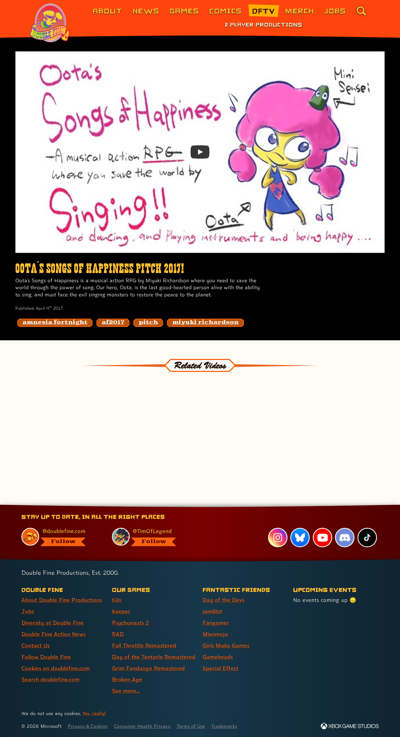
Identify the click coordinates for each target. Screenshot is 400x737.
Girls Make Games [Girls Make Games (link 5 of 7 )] (225, 645)
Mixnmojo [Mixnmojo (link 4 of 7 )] (215, 634)
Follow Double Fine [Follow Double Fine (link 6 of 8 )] (46, 657)
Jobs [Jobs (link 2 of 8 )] (27, 611)
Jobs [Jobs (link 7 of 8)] (335, 10)
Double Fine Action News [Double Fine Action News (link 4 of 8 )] (53, 634)
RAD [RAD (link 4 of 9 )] (118, 634)
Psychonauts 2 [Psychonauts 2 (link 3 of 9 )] (130, 622)
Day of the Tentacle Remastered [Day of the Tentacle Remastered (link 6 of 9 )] (153, 657)
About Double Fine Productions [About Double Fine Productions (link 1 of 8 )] (61, 600)
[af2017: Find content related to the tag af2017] (113, 323)
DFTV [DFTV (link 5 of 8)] (263, 10)
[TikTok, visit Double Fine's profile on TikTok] (367, 537)
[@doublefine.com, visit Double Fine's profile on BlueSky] (60, 537)
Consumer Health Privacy (142, 726)
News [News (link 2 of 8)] (145, 10)
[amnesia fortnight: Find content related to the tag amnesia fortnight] (55, 323)
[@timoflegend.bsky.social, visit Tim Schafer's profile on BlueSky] (151, 537)
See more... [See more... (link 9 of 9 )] (126, 691)
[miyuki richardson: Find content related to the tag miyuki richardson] (205, 323)
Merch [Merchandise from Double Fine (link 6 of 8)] (299, 10)
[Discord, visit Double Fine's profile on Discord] (344, 537)
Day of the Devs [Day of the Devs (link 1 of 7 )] (223, 600)
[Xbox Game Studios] (350, 726)
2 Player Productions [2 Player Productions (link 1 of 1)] (263, 24)
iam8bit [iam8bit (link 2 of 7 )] (212, 611)
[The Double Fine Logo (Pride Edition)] (50, 23)
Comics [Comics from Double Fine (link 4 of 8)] (225, 10)
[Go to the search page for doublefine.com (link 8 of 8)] (361, 11)
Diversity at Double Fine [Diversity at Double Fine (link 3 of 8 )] (52, 622)
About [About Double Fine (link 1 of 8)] (107, 10)
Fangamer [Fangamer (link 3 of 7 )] (215, 622)
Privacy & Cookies (88, 726)
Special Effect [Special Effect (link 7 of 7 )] (220, 668)
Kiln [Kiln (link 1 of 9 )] (116, 600)
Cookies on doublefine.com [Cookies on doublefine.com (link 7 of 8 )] (55, 668)
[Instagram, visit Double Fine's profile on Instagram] (278, 537)
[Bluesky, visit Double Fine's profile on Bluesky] (300, 537)
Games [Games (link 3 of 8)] (184, 10)
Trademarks (224, 726)
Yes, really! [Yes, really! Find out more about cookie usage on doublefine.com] (94, 713)
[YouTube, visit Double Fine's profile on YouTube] (322, 537)
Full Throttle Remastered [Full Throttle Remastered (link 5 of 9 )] (144, 645)
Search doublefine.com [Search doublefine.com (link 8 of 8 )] (50, 679)
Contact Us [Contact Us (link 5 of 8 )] (35, 645)
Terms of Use (191, 726)
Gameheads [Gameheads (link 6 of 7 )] (217, 657)
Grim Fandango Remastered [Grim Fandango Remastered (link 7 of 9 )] (148, 668)
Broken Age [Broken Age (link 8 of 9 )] (127, 679)
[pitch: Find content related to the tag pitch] (148, 323)
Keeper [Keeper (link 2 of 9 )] (121, 611)
